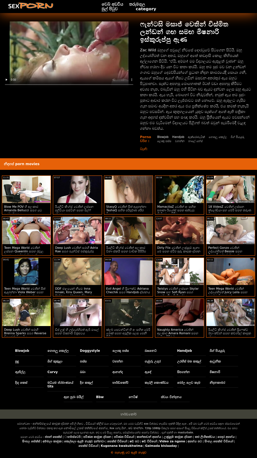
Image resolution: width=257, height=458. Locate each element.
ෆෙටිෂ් (133, 397)
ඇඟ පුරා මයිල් (73, 397)
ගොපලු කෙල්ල (219, 137)
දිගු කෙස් (21, 382)
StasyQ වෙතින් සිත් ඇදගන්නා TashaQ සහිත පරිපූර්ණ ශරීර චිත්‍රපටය (126, 210)
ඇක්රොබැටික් (197, 137)
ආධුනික (215, 361)
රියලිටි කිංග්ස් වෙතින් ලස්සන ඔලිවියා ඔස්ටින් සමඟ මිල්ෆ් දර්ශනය (74, 210)
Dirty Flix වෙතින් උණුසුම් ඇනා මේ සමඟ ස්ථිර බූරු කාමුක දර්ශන (178, 249)
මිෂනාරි (215, 372)
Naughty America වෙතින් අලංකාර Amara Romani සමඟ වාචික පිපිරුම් (177, 333)
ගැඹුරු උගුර (153, 361)
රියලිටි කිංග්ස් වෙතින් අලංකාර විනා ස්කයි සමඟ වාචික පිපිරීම (126, 249)
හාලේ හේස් (215, 141)
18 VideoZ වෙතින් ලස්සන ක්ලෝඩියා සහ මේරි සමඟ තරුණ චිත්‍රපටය (229, 210)
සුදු (17, 361)
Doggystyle (90, 351)
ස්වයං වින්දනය (171, 397)
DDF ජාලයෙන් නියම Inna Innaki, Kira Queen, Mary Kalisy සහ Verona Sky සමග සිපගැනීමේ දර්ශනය (74, 294)
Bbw (100, 397)
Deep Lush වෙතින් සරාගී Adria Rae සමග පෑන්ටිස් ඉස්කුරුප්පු (76, 249)
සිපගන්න (183, 372)
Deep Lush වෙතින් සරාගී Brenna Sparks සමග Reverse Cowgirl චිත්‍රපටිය (25, 333)
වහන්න (199, 141)
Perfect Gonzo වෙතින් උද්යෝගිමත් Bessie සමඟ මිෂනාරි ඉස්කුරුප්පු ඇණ (225, 251)
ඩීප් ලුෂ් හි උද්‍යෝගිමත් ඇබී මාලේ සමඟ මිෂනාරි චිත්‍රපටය (77, 331)
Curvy (52, 372)
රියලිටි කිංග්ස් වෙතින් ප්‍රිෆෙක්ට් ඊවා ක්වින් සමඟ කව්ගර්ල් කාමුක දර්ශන (229, 333)
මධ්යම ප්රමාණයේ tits (60, 384)
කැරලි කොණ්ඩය (156, 382)
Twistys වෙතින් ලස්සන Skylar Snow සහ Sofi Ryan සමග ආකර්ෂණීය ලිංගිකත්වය (178, 292)
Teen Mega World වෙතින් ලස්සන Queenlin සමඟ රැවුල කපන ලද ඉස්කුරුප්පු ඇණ (23, 251)
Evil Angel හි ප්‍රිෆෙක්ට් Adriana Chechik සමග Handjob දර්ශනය (128, 290)
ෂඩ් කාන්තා (135, 428)
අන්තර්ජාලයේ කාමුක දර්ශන (51, 423)
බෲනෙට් (151, 351)
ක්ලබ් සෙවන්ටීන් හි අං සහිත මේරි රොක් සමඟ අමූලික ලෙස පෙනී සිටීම (128, 333)
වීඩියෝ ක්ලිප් (94, 423)
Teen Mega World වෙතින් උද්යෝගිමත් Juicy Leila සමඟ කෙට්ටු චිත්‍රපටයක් (227, 292)
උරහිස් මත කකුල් (189, 361)
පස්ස (83, 361)
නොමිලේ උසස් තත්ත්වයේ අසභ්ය (86, 428)
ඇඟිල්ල (20, 372)
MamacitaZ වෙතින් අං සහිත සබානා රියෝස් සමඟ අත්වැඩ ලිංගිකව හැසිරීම (176, 210)
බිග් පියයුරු (164, 141)
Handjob (178, 137)
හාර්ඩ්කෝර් (120, 382)
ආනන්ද (117, 372)
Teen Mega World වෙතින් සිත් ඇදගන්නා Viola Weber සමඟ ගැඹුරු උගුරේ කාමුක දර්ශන (24, 292)
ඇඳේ (148, 372)
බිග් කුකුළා (54, 361)
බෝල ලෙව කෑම (188, 382)
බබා (82, 372)
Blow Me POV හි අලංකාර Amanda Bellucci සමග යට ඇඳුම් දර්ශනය (23, 210)
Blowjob (162, 137)
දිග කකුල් (86, 382)
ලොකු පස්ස (182, 141)
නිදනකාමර (217, 382)
